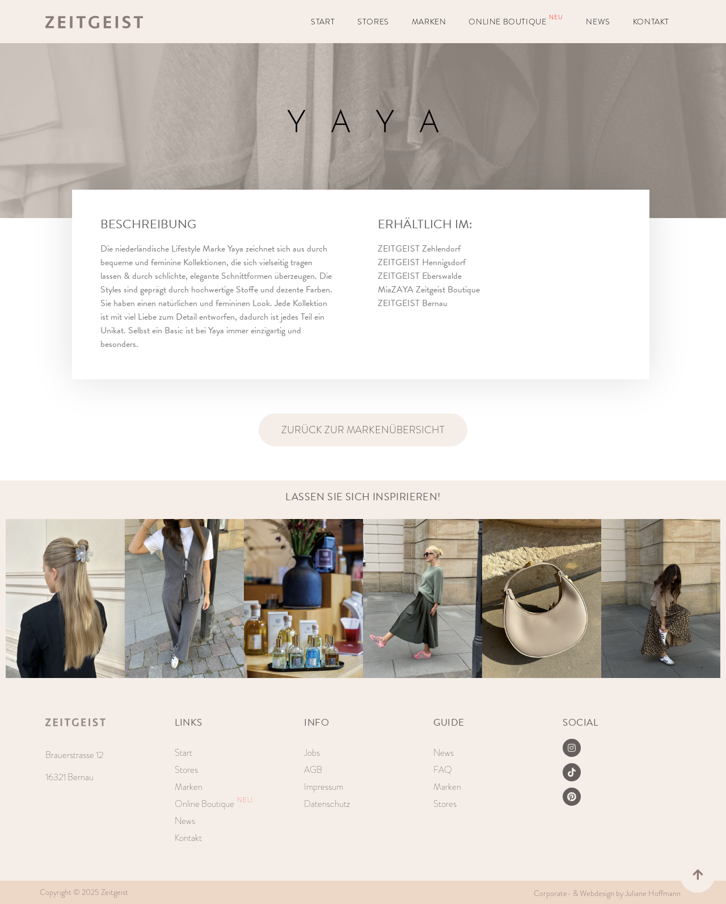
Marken (429, 21)
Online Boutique (515, 20)
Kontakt (651, 21)
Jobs (312, 753)
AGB (313, 770)
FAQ (442, 770)
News (598, 21)
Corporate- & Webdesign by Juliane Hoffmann (607, 893)
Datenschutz (327, 804)
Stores (373, 21)
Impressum (323, 787)
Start (323, 21)
